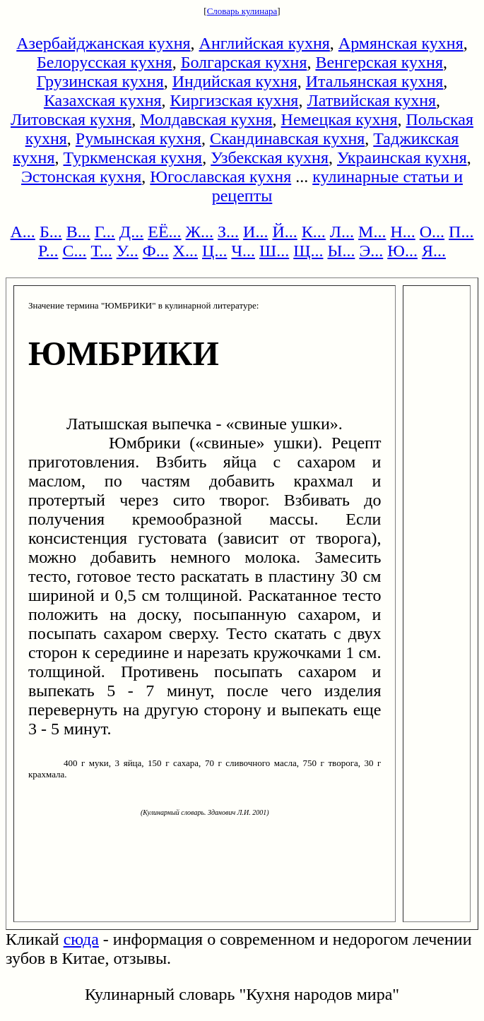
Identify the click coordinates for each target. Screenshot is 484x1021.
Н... (402, 231)
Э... (371, 250)
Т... (101, 250)
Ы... (341, 250)
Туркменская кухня (132, 157)
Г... (105, 231)
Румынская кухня (138, 138)
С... (74, 250)
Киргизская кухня (234, 100)
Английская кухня (264, 43)
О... (432, 231)
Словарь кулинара (242, 11)
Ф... (156, 250)
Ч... (243, 250)
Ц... (214, 250)
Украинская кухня (402, 157)
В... (78, 231)
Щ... (308, 250)
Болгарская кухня (244, 62)
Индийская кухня (234, 81)
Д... (131, 231)
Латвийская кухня (371, 100)
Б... (51, 231)
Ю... (402, 250)
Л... (342, 231)
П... (461, 231)
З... (228, 231)
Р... (48, 250)
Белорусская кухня (104, 62)
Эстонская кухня (81, 176)
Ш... (274, 250)
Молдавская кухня (206, 119)
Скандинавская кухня (287, 138)
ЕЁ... (164, 231)
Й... (284, 231)
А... (23, 231)
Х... (185, 250)
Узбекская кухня (270, 157)
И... (255, 231)
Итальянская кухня (375, 81)
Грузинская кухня (100, 81)
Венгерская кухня (379, 62)
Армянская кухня (401, 43)
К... (314, 231)
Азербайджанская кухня (103, 43)
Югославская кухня (220, 176)
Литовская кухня (71, 119)
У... (127, 250)
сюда (81, 939)
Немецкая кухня (339, 119)
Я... (434, 250)
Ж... (200, 231)
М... (372, 231)
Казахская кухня (103, 100)
